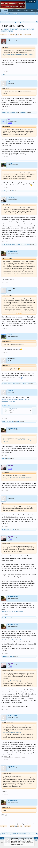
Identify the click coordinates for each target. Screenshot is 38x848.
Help (36, 838)
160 (21, 34)
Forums (5, 10)
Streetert (10, 390)
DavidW (4, 421)
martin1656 (9, 244)
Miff (3, 74)
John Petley (11, 198)
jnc (9, 39)
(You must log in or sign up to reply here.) (27, 824)
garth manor (11, 766)
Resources (18, 10)
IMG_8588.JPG (13, 409)
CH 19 (8, 421)
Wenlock (4, 112)
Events (26, 10)
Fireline (10, 163)
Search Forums (5, 13)
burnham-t (11, 497)
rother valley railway (24, 29)
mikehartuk (11, 82)
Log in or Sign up (31, 1)
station (10, 31)
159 (18, 34)
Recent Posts (14, 13)
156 (11, 34)
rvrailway (3, 31)
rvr (32, 29)
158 (16, 34)
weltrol (15, 617)
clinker (3, 244)
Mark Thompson (11, 112)
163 (25, 34)
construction (14, 29)
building (6, 29)
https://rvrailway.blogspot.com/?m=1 (13, 612)
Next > (29, 34)
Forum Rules (34, 840)
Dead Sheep (16, 383)
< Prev (2, 34)
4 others (18, 421)
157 (13, 34)
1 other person (23, 112)
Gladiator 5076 (12, 716)
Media (11, 10)
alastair (4, 458)
